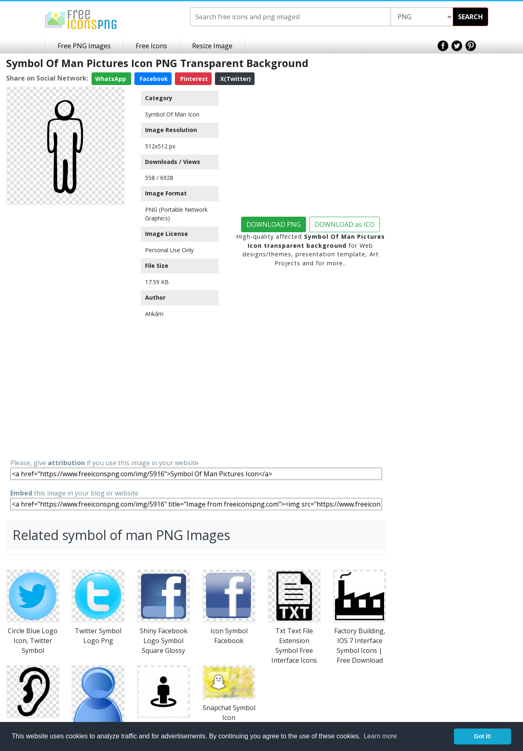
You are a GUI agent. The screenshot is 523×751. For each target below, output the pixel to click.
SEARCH (470, 16)
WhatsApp (111, 79)
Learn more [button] (380, 736)
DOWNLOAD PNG (273, 224)
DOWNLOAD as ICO (345, 224)
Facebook (153, 79)
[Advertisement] (65, 331)
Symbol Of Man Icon (172, 114)
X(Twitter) (235, 79)
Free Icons (151, 45)
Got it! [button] (482, 736)
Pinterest (193, 79)
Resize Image (212, 45)
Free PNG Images (84, 45)
